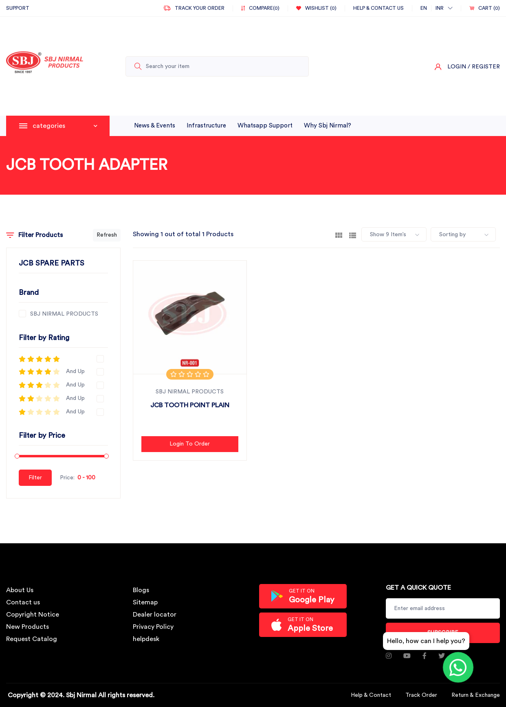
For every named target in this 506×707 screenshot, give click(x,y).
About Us (19, 590)
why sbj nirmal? (327, 126)
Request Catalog (31, 639)
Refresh (107, 235)
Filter (35, 478)
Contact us (23, 602)
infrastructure (206, 126)
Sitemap (145, 602)
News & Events (154, 126)
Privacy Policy (153, 627)
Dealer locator (154, 614)
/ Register (484, 67)
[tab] (338, 234)
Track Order (421, 695)
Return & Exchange (475, 695)
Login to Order (189, 444)
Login (456, 67)
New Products (27, 627)
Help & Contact (371, 695)
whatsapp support (265, 126)
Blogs (141, 590)
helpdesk (146, 639)
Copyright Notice (32, 614)
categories (65, 126)
